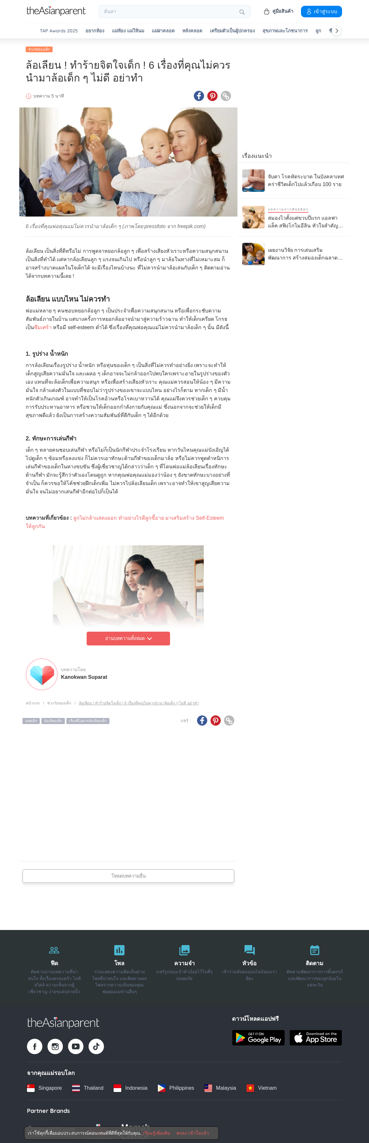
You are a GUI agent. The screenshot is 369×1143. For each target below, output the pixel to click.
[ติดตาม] (314, 965)
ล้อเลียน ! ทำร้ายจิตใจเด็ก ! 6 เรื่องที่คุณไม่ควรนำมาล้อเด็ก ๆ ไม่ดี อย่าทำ (139, 701)
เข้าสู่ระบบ (321, 11)
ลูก (318, 31)
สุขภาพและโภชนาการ (285, 31)
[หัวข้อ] (249, 965)
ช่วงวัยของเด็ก (39, 47)
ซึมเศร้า (43, 325)
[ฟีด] (54, 965)
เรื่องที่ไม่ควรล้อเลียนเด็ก (88, 719)
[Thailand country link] (87, 1086)
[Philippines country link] (176, 1086)
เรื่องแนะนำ (257, 153)
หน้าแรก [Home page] (33, 701)
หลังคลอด (192, 31)
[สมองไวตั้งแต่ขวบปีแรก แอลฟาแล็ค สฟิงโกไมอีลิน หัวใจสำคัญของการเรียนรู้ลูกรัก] (293, 215)
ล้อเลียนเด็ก (53, 719)
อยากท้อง (94, 31)
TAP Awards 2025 (59, 31)
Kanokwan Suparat (84, 675)
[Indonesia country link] (130, 1086)
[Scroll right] (337, 31)
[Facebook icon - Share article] (199, 94)
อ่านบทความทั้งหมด (128, 636)
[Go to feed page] (56, 14)
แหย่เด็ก (31, 719)
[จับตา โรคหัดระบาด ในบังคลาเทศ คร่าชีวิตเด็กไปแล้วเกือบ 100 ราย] (293, 178)
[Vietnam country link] (261, 1086)
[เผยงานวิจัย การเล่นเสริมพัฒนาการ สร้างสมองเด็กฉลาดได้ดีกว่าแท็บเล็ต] (293, 252)
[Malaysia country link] (220, 1086)
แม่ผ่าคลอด (163, 31)
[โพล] (119, 965)
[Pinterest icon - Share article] (212, 94)
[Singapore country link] (44, 1086)
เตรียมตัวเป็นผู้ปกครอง (232, 31)
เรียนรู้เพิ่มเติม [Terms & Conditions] (156, 1133)
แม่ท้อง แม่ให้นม (128, 31)
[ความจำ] (184, 965)
